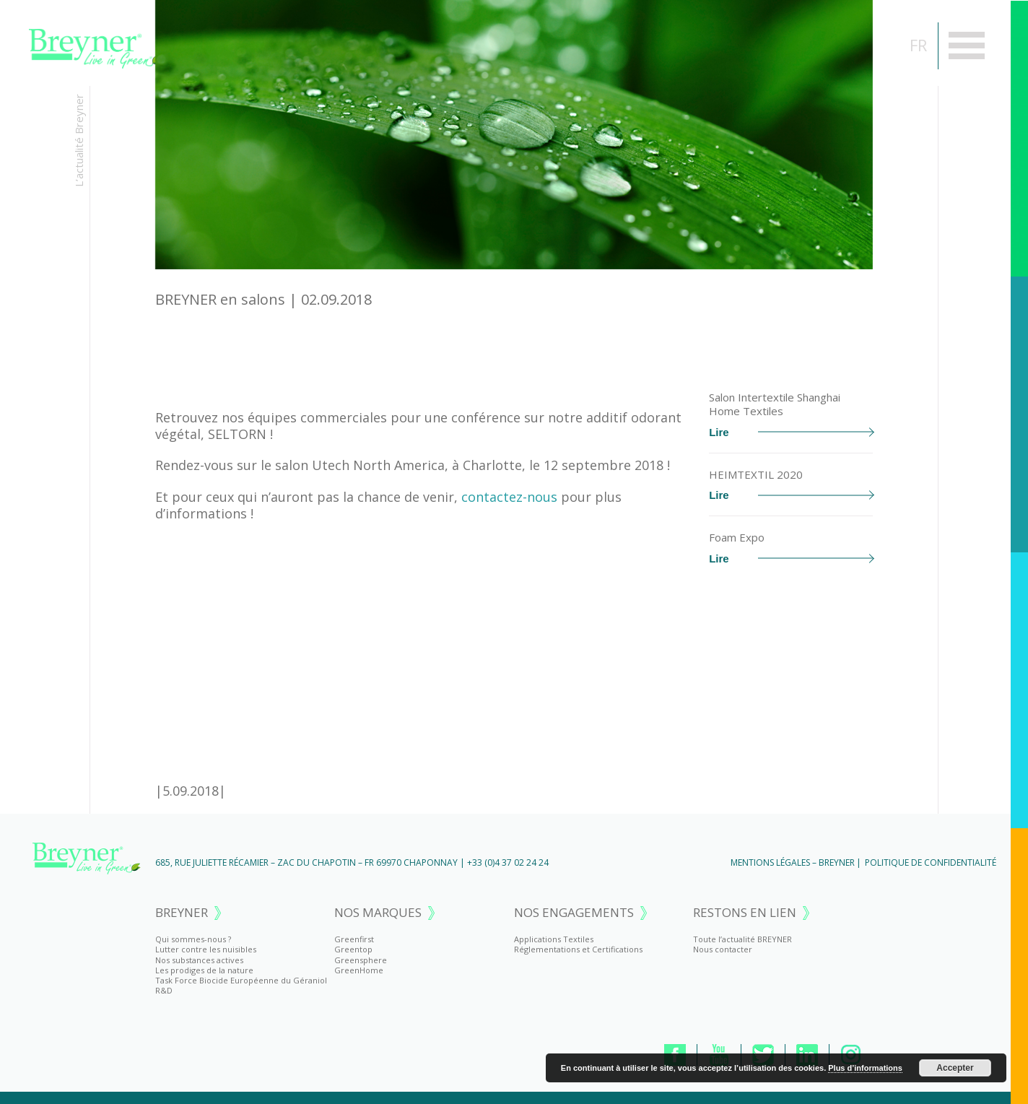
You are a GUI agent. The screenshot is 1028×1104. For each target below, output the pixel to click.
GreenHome (358, 970)
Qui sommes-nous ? (193, 939)
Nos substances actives (199, 960)
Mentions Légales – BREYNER (793, 862)
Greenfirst (354, 939)
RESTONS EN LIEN (744, 913)
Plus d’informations (865, 1068)
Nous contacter (722, 949)
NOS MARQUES (378, 913)
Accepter (954, 1068)
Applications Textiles (553, 939)
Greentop (353, 949)
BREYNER (181, 913)
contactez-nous (509, 496)
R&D (164, 990)
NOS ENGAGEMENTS (574, 913)
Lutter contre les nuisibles (205, 949)
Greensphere (360, 960)
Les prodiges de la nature (204, 970)
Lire (791, 432)
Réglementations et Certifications (578, 949)
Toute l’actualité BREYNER (742, 939)
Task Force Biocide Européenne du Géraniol (241, 980)
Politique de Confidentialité (930, 862)
